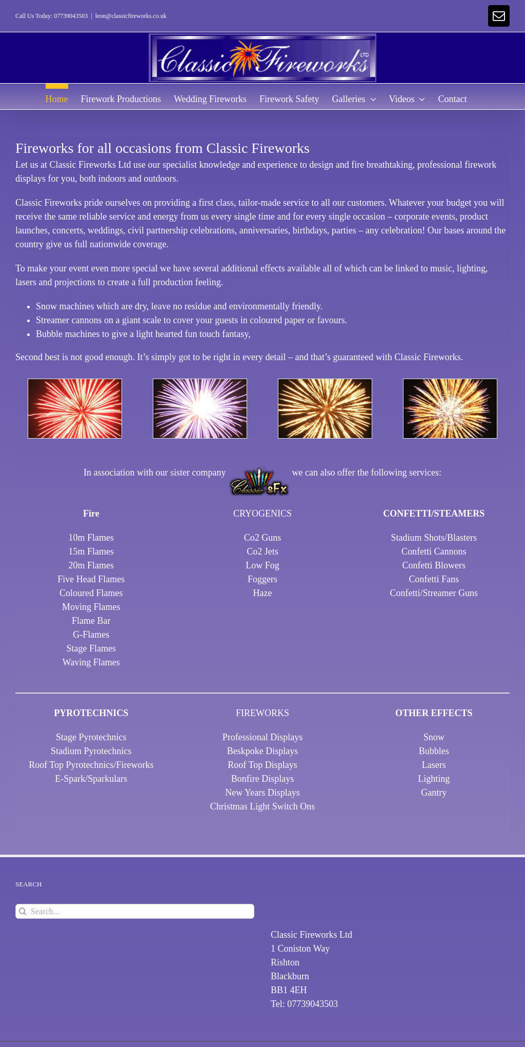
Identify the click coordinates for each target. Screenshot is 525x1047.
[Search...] (134, 911)
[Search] (22, 911)
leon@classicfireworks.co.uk (131, 15)
